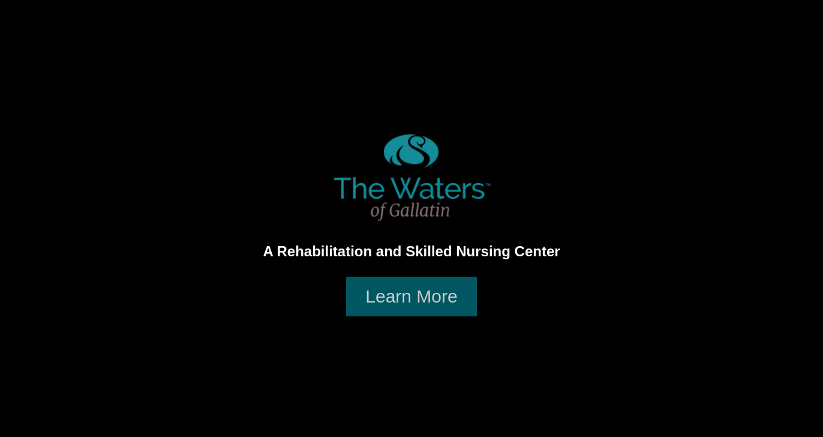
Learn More (411, 296)
